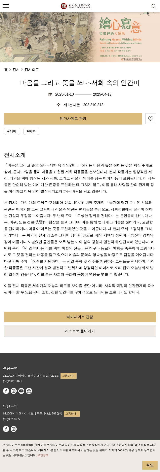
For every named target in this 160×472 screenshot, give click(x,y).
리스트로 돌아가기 (80, 331)
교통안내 (67, 375)
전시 (16, 70)
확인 (150, 465)
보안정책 (43, 455)
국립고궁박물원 (75, 6)
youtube (21, 391)
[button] (144, 6)
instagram (14, 391)
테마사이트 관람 (73, 118)
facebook (6, 391)
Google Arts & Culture (29, 391)
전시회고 (32, 70)
